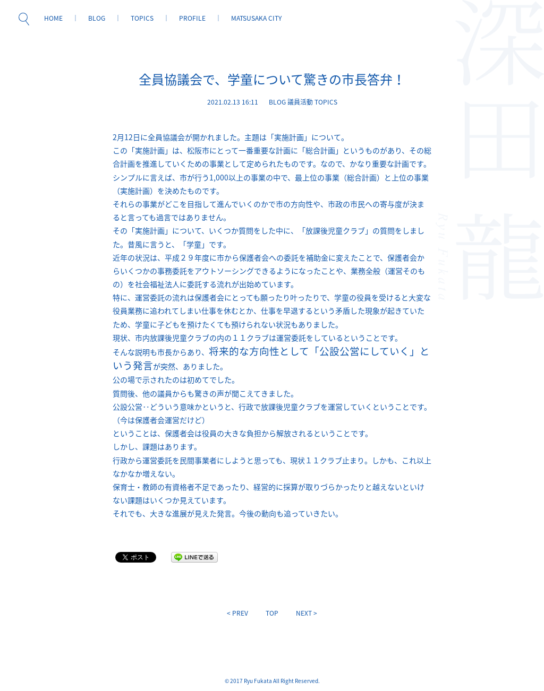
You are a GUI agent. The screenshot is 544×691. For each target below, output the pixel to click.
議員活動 (300, 102)
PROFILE (192, 18)
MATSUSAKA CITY (256, 18)
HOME (53, 18)
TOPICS (142, 18)
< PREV (237, 613)
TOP (272, 613)
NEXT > (306, 613)
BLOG (96, 18)
